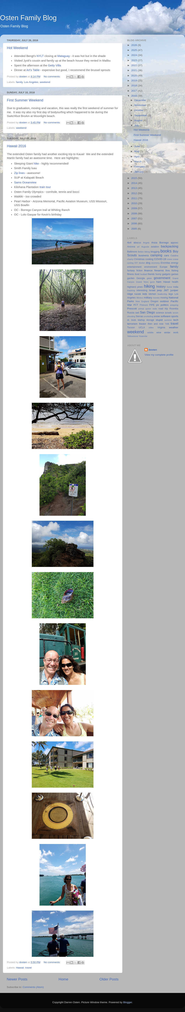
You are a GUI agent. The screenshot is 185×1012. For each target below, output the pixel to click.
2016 (134, 95)
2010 (134, 203)
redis (154, 309)
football (143, 274)
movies (156, 298)
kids (145, 293)
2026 (134, 45)
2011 (134, 198)
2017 (134, 90)
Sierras (139, 316)
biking (147, 252)
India (175, 287)
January (139, 171)
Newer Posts (17, 979)
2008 (134, 213)
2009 (134, 208)
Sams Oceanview (25, 182)
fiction (139, 270)
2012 (134, 193)
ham (158, 281)
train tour (45, 187)
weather (173, 327)
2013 (134, 188)
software (165, 316)
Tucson (131, 327)
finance (148, 270)
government (162, 278)
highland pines (135, 287)
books (166, 251)
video (151, 327)
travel (28, 967)
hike (37, 163)
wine (158, 332)
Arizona (131, 246)
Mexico (139, 298)
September (141, 115)
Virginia (161, 327)
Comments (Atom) (33, 987)
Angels (146, 243)
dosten (152, 349)
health (175, 282)
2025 (134, 50)
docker (142, 263)
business (144, 255)
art (138, 247)
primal (141, 309)
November (140, 105)
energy (174, 263)
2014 (134, 183)
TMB (167, 324)
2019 (134, 80)
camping (156, 255)
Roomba (173, 308)
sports (174, 316)
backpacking (169, 246)
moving (164, 297)
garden (131, 278)
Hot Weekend (17, 48)
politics (164, 304)
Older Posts (109, 979)
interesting (141, 290)
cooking (149, 259)
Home (63, 979)
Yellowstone (132, 336)
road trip (163, 308)
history (161, 286)
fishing (175, 270)
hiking (149, 286)
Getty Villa (54, 65)
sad (137, 312)
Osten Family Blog (28, 18)
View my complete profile (159, 354)
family (19, 82)
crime (169, 259)
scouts (168, 312)
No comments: (52, 76)
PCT (136, 305)
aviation (155, 246)
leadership (162, 294)
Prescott (132, 308)
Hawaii (20, 967)
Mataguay (63, 56)
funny (158, 274)
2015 (134, 178)
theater (142, 324)
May (137, 151)
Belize (141, 252)
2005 (134, 228)
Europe (163, 267)
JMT (166, 290)
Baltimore (132, 251)
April (137, 156)
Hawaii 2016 (16, 146)
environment (150, 267)
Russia (130, 312)
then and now (155, 324)
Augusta (145, 247)
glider (149, 278)
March (138, 161)
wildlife (150, 332)
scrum (175, 313)
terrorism (132, 323)
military (148, 297)
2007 (134, 218)
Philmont (144, 305)
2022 (134, 65)
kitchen (152, 294)
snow (157, 316)
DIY (136, 263)
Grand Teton (142, 282)
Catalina (174, 255)
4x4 (129, 242)
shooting (131, 316)
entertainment (134, 267)
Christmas (139, 259)
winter (167, 332)
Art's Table (33, 70)
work (175, 332)
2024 (134, 55)
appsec (174, 242)
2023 (134, 60)
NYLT (40, 56)
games (174, 274)
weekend (45, 82)
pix (157, 305)
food (137, 274)
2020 (134, 75)
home (169, 287)
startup (141, 320)
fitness (130, 274)
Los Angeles (31, 82)
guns (152, 282)
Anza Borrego (160, 242)
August (138, 120)
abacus (137, 242)
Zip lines (19, 173)
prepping (174, 305)
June (137, 146)
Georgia (140, 278)
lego (171, 294)
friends (151, 274)
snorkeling (148, 316)
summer (168, 320)
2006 (134, 223)
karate (138, 294)
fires (167, 270)
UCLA (142, 327)
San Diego (147, 312)
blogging (155, 251)
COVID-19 (160, 259)
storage (150, 320)
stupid (159, 319)
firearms (159, 270)
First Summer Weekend (25, 100)
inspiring (131, 290)
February (139, 166)
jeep (159, 290)
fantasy (131, 270)
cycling (130, 263)
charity (130, 259)
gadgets (166, 274)
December (140, 100)
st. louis (131, 320)
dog (148, 262)
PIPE (152, 305)
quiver (148, 309)
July (137, 125)
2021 (134, 70)
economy (155, 263)
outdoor (164, 301)
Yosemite (143, 336)
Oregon (154, 301)
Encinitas (165, 263)
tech (175, 319)
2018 (134, 85)
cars (166, 255)
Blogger (127, 1002)
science (160, 312)
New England (142, 301)
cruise (175, 259)
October (139, 110)
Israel (152, 290)
